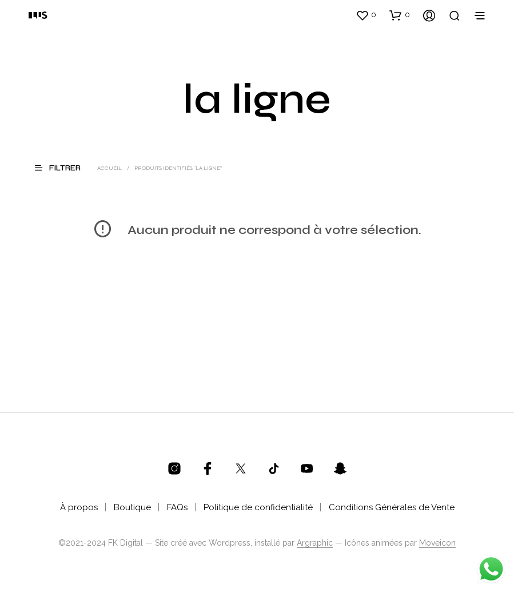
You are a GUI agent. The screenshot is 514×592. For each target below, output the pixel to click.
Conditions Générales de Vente (392, 507)
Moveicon (437, 543)
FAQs (177, 507)
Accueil (109, 168)
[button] (366, 15)
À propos (79, 507)
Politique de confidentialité (258, 507)
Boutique (132, 507)
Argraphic (315, 543)
